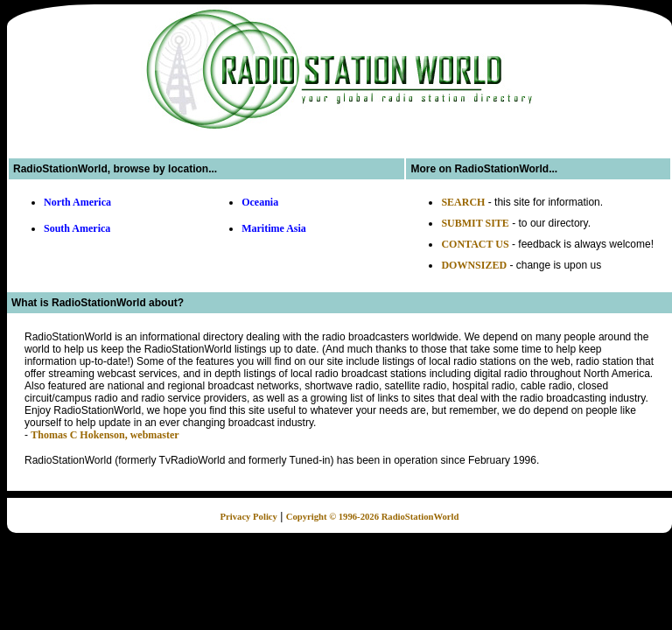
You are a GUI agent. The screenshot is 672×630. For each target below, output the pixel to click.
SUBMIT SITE (474, 223)
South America (77, 228)
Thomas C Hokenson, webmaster (104, 435)
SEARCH (463, 202)
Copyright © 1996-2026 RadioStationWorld (372, 517)
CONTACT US (474, 244)
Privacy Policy (248, 517)
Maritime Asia (274, 228)
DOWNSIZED (474, 265)
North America (77, 202)
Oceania (260, 202)
